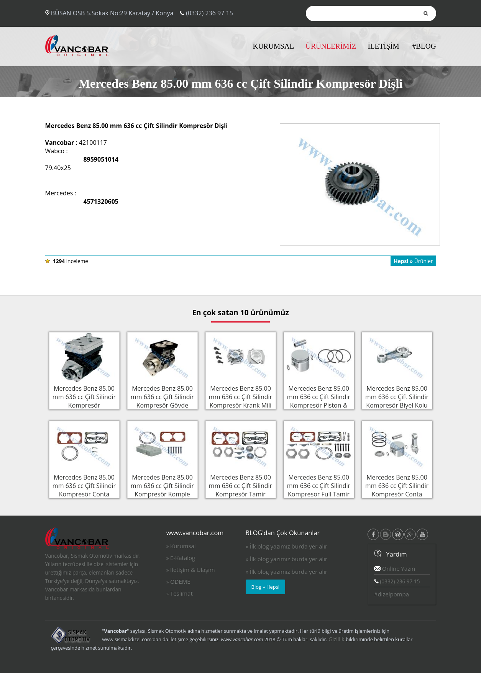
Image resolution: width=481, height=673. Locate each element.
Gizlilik (336, 639)
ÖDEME (180, 581)
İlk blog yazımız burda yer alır (288, 546)
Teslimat (181, 593)
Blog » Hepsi (265, 586)
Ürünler (413, 261)
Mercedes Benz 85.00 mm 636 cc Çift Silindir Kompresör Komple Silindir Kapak (162, 489)
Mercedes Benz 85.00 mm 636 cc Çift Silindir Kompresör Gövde (162, 396)
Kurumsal (183, 546)
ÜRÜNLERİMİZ (330, 46)
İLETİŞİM (383, 46)
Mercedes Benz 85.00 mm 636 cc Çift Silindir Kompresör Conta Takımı (84, 489)
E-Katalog (182, 558)
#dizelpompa (391, 594)
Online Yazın (394, 568)
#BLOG (424, 46)
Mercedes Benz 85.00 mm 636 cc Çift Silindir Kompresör (84, 396)
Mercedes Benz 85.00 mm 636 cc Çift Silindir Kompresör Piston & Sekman (319, 400)
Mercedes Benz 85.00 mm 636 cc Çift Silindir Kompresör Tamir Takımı (241, 489)
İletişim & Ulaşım (192, 569)
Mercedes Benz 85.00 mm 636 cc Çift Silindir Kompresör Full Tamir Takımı (319, 489)
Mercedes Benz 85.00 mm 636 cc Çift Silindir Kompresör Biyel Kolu (397, 396)
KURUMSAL (273, 46)
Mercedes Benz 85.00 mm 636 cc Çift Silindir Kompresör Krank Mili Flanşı (241, 400)
